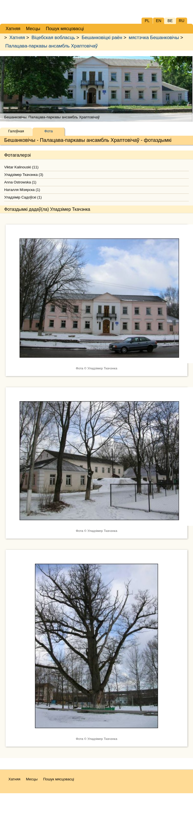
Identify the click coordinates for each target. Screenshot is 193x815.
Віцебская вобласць (53, 37)
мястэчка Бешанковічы (154, 37)
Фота (48, 131)
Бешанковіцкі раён (102, 37)
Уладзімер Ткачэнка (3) (23, 175)
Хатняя (17, 37)
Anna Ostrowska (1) (20, 182)
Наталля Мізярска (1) (22, 190)
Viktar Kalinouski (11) (21, 167)
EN (158, 20)
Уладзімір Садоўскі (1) (23, 197)
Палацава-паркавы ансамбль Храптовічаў (51, 46)
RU (181, 20)
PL (147, 20)
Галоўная (16, 131)
